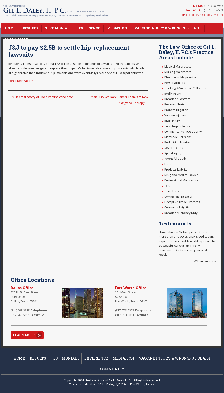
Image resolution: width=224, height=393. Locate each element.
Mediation (117, 28)
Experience (89, 28)
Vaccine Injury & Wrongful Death (167, 28)
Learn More (24, 335)
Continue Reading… (21, 81)
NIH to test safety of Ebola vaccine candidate (40, 97)
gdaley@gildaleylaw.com (207, 15)
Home (10, 28)
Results (30, 28)
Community (16, 39)
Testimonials (58, 28)
